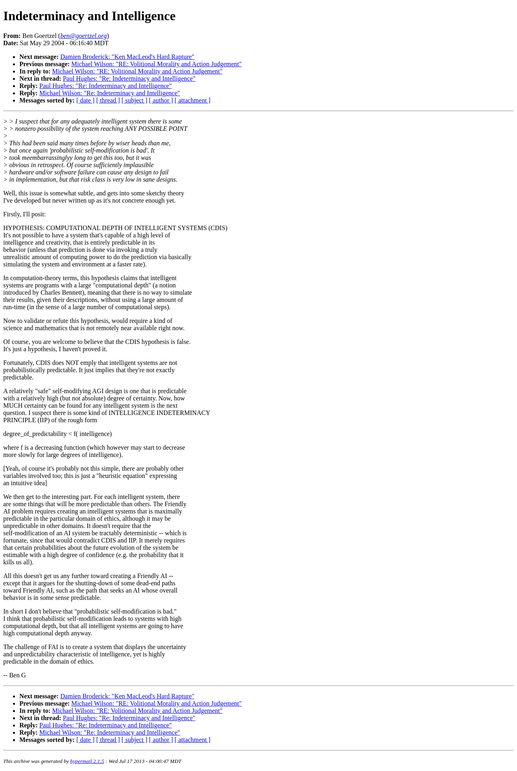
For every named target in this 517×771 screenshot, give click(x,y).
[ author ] (161, 100)
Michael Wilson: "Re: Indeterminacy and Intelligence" (109, 93)
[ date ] (85, 100)
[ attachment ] (192, 100)
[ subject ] (134, 100)
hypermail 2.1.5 (87, 761)
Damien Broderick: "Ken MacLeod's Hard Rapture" (127, 56)
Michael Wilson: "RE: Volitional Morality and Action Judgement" (156, 64)
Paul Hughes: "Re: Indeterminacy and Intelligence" (129, 78)
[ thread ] (108, 100)
